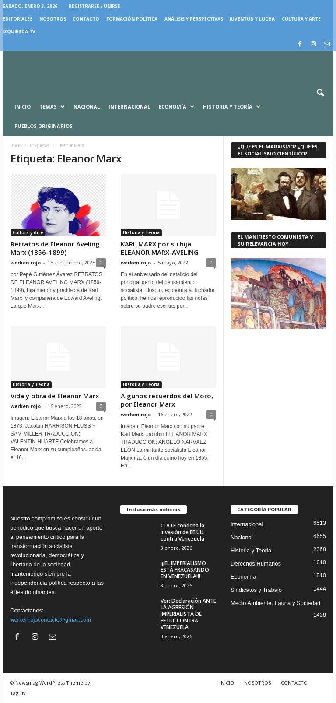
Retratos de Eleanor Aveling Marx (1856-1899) (55, 248)
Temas (52, 106)
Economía (176, 106)
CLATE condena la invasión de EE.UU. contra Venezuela (183, 532)
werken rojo (25, 262)
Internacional (129, 106)
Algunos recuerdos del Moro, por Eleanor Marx (167, 399)
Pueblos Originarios (43, 126)
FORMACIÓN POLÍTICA (132, 19)
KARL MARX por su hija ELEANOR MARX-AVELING (160, 248)
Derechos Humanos (256, 563)
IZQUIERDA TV (19, 31)
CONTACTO (86, 19)
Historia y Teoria (141, 232)
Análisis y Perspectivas (193, 19)
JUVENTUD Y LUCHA (252, 19)
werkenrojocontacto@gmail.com (50, 619)
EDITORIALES (17, 19)
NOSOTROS (52, 19)
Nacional (87, 106)
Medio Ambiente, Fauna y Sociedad (275, 603)
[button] (320, 93)
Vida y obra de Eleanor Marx (54, 395)
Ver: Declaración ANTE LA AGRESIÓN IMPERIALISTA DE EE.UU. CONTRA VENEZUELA (188, 614)
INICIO (227, 682)
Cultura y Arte (28, 232)
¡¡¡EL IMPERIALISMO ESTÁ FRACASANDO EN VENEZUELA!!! (185, 569)
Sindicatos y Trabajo (256, 590)
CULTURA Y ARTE (301, 19)
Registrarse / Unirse (94, 6)
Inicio (22, 106)
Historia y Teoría (231, 106)
